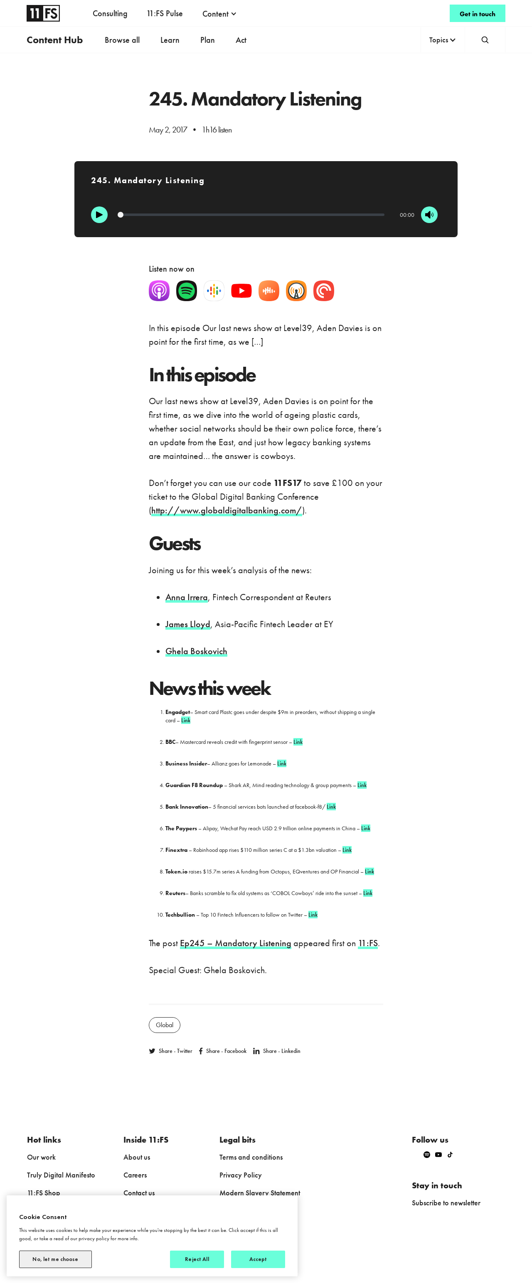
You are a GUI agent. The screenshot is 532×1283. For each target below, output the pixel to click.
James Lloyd (187, 624)
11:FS (368, 943)
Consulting (110, 13)
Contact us (139, 1192)
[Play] (99, 214)
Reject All (197, 1259)
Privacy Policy (240, 1175)
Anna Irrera (186, 597)
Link (185, 720)
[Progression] (251, 214)
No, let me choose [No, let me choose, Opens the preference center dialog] (55, 1259)
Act (241, 39)
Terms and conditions (251, 1157)
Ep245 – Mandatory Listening (235, 943)
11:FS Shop (43, 1192)
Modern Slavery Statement (259, 1192)
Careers (135, 1175)
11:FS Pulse (164, 13)
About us (136, 1157)
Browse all (122, 39)
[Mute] (429, 214)
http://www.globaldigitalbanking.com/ (226, 510)
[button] (219, 13)
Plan (207, 39)
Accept (258, 1259)
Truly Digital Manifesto (61, 1175)
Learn (170, 39)
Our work (41, 1157)
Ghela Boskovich (196, 651)
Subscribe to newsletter (446, 1202)
